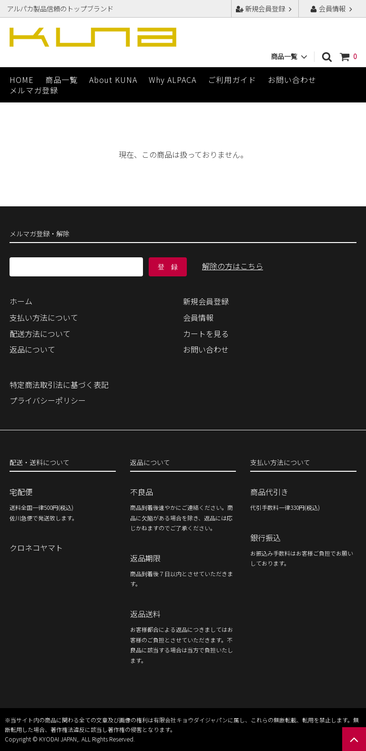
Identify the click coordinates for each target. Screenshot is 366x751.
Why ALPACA (172, 79)
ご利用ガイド (232, 79)
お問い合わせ (292, 79)
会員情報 (332, 8)
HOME (22, 79)
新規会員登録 (265, 8)
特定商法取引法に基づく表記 (59, 384)
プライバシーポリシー (48, 400)
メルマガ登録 (34, 90)
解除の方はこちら (232, 266)
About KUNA (113, 79)
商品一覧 (61, 79)
